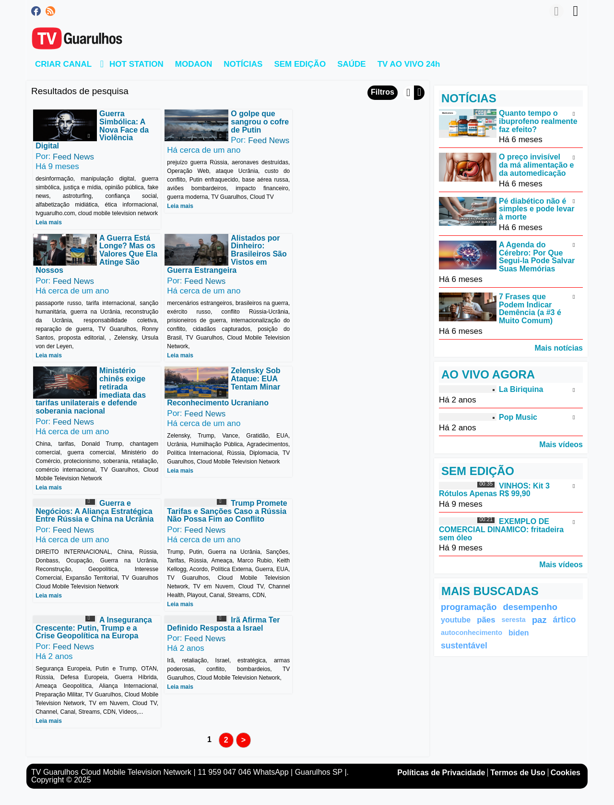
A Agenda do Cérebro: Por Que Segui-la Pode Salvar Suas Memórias (537, 257)
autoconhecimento (471, 632)
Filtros (382, 92)
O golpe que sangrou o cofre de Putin (259, 122)
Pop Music (518, 417)
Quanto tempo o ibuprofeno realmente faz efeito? (538, 121)
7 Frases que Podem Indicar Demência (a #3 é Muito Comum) (530, 309)
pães (486, 619)
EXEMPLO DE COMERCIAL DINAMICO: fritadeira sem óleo (501, 529)
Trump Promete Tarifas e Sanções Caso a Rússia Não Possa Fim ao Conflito (226, 387)
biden (518, 633)
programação (469, 607)
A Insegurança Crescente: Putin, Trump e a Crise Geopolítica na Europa (355, 387)
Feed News (73, 156)
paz (539, 620)
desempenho (530, 607)
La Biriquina (521, 389)
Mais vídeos (561, 444)
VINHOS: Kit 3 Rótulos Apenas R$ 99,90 (494, 489)
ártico (564, 619)
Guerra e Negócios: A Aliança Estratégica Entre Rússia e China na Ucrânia (94, 387)
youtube (456, 620)
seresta (513, 619)
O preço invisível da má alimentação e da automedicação (536, 165)
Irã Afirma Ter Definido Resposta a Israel (91, 500)
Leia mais (48, 222)
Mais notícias (559, 348)
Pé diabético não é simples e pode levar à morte (536, 208)
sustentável (464, 645)
